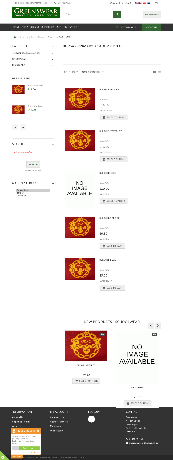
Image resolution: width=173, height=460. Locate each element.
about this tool (34, 452)
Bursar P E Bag (107, 260)
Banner (33, 193)
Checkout (151, 27)
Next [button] (23, 127)
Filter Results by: (70, 72)
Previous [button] (15, 127)
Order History (56, 430)
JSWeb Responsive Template (73, 457)
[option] (86, 358)
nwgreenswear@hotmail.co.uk (143, 443)
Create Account (57, 417)
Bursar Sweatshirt (110, 131)
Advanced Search (33, 170)
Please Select (33, 190)
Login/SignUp (152, 14)
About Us (16, 426)
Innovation (33, 195)
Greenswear (30, 457)
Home (15, 37)
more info (104, 99)
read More (17, 456)
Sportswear (19, 65)
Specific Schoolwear (38, 37)
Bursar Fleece (107, 173)
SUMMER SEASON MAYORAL (26, 53)
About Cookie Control (14, 431)
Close (38, 431)
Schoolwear (24, 37)
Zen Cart (47, 457)
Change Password (59, 422)
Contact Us (17, 417)
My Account (56, 426)
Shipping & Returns (21, 422)
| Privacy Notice (56, 457)
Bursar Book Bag (109, 218)
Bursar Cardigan (109, 89)
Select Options (113, 117)
